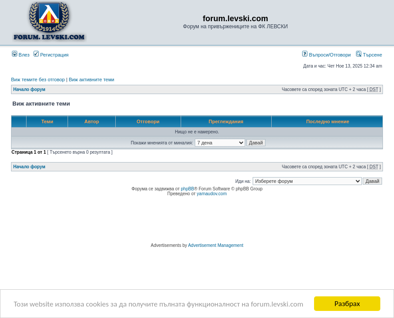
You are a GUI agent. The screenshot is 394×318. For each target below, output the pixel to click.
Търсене (369, 54)
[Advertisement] (197, 221)
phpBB (187, 188)
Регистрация (51, 54)
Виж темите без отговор (38, 79)
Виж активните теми (91, 79)
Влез (21, 54)
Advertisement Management (215, 245)
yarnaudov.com (212, 193)
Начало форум (29, 89)
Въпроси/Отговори (326, 54)
